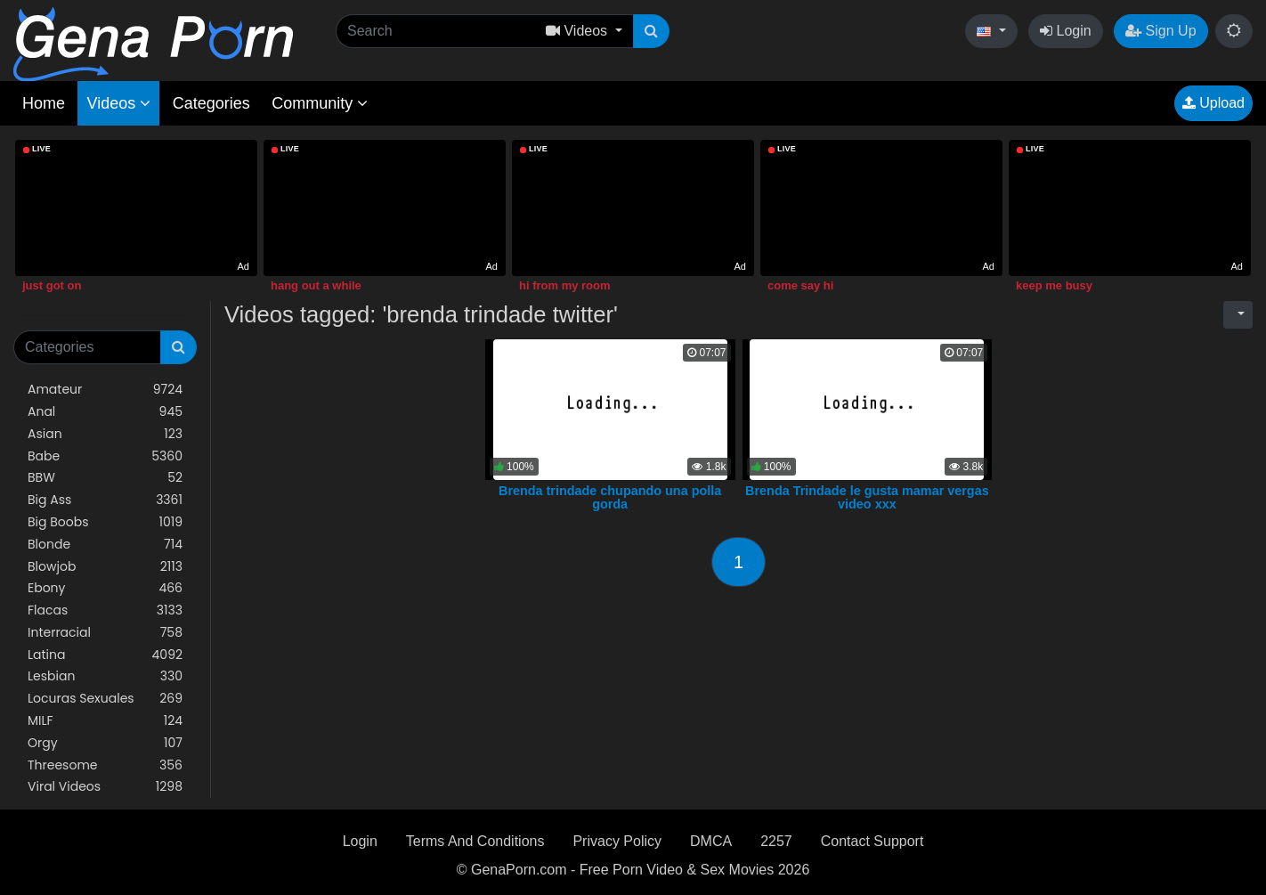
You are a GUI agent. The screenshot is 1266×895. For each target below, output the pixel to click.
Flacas (105, 610)
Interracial (105, 632)
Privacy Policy (616, 841)
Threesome (105, 765)
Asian (105, 434)
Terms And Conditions (475, 841)
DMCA (711, 841)
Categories (211, 103)
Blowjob (105, 566)
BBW (105, 477)
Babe (105, 456)
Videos (118, 103)
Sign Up (1160, 30)
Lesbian (105, 676)
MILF (105, 721)
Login (1066, 30)
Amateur (105, 389)
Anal (105, 412)
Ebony (105, 588)
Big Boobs (105, 522)
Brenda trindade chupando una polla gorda (610, 498)
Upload (1213, 102)
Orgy (105, 743)
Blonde (105, 544)
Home (43, 103)
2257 (776, 841)
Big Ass (105, 500)
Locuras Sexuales (105, 698)
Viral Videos (105, 786)
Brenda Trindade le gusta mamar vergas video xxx (867, 498)
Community (320, 103)
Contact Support (872, 841)
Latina (105, 655)
